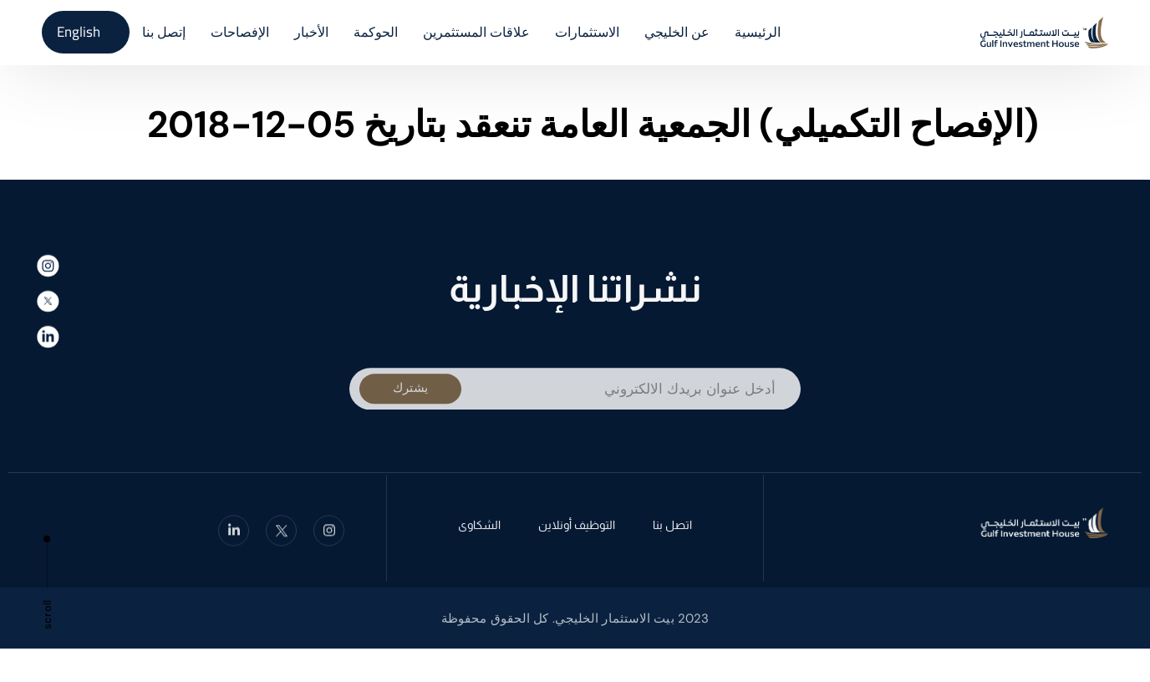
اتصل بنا (672, 528)
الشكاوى (479, 528)
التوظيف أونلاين (576, 528)
